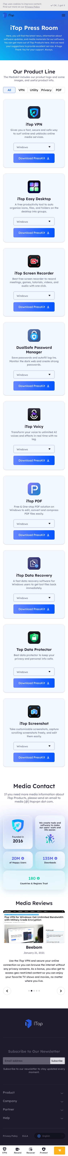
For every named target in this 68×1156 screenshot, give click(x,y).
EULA (25, 1136)
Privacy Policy (10, 1136)
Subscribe (57, 1060)
